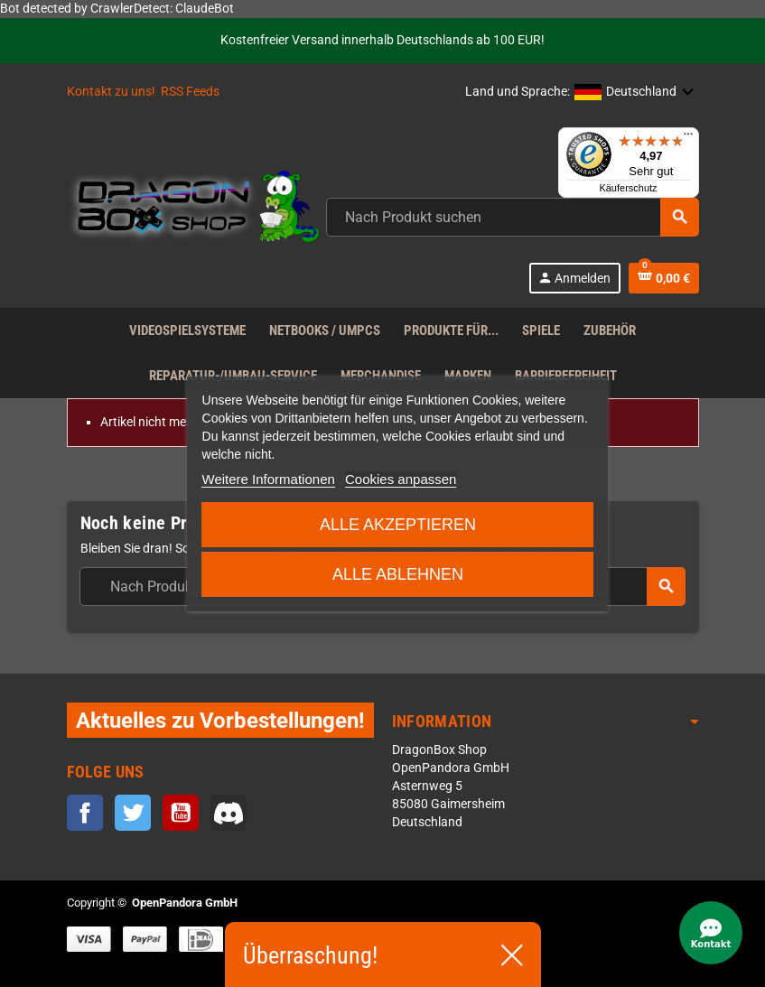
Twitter (133, 813)
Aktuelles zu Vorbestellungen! (220, 720)
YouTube (181, 813)
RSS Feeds (190, 91)
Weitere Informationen (268, 479)
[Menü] (688, 138)
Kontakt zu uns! (111, 91)
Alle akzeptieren (398, 525)
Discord (228, 813)
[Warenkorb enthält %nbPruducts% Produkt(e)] (664, 278)
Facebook (85, 813)
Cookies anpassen (400, 479)
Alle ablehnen (397, 574)
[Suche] (512, 217)
